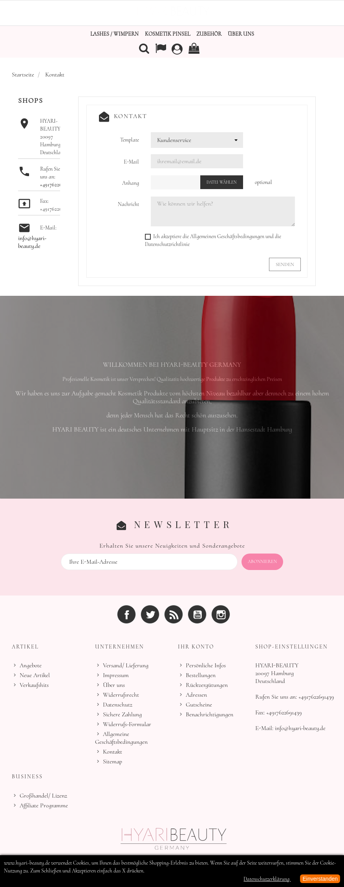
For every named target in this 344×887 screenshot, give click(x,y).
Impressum (116, 675)
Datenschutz (117, 704)
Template (129, 140)
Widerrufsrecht (121, 694)
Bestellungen (201, 675)
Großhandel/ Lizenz (43, 795)
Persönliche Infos (206, 665)
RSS (174, 614)
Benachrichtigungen (209, 714)
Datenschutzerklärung (267, 879)
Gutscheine (199, 704)
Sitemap (112, 761)
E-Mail (131, 161)
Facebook (126, 614)
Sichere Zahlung (122, 714)
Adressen (196, 694)
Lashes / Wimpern (114, 34)
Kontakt (112, 751)
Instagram (221, 614)
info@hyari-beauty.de (32, 242)
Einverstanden (320, 879)
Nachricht (128, 204)
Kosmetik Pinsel (167, 34)
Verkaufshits (34, 684)
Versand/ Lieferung (125, 665)
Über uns (241, 34)
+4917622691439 (57, 184)
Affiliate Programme (44, 805)
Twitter (150, 614)
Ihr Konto (196, 646)
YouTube (197, 614)
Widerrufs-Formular (127, 724)
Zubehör (208, 34)
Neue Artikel (35, 675)
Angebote (31, 665)
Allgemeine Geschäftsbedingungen (121, 737)
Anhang (130, 183)
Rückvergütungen (207, 684)
